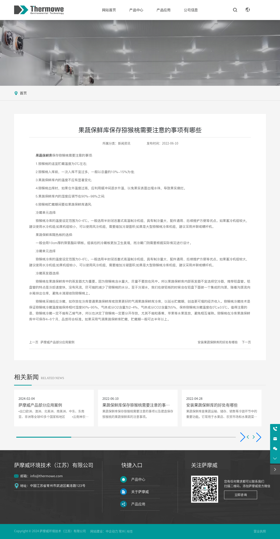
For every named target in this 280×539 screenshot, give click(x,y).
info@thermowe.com (46, 476)
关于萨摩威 (140, 491)
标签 (130, 531)
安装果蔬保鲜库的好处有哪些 (218, 342)
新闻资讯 (124, 143)
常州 (122, 531)
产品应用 (138, 504)
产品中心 (138, 479)
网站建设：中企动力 (104, 531)
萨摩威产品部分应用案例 (57, 342)
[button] (245, 437)
